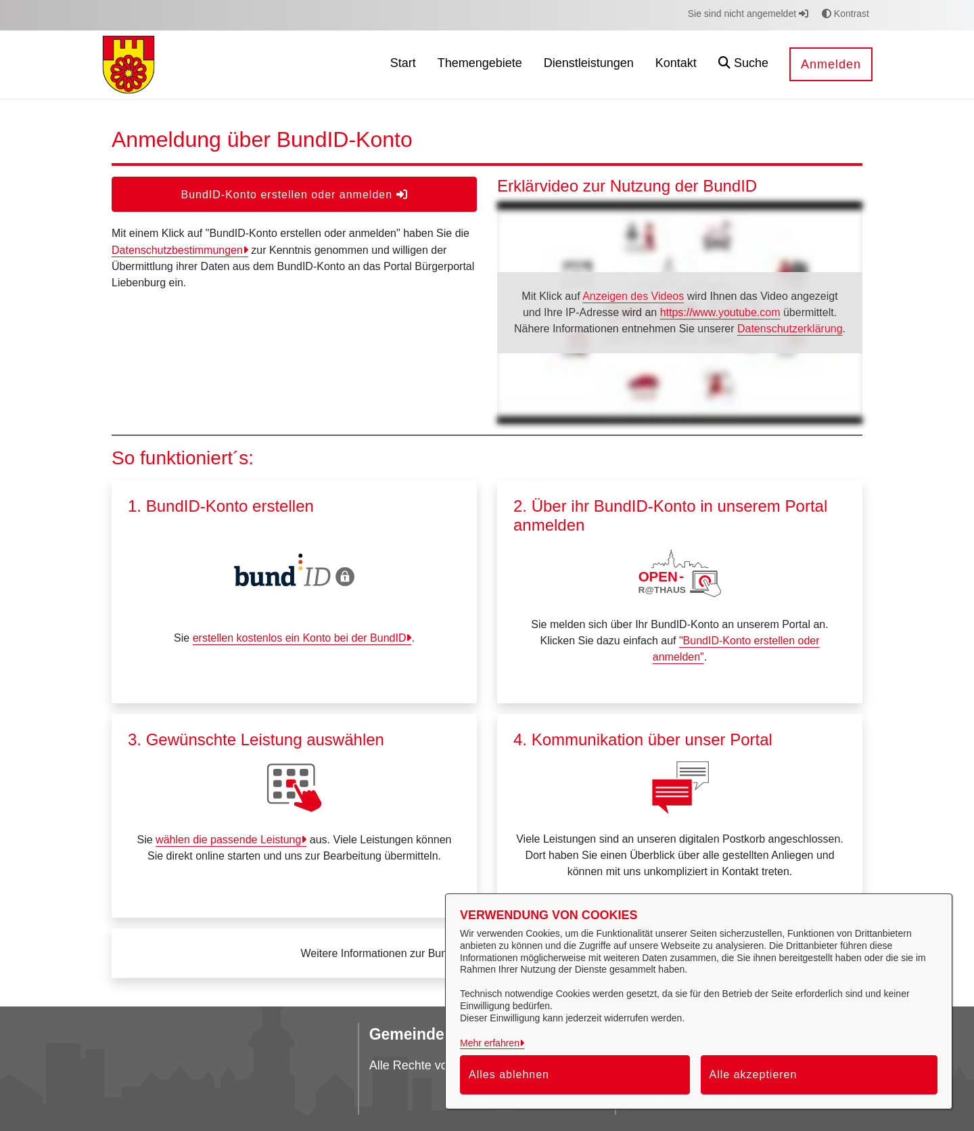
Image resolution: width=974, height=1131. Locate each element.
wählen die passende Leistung (228, 839)
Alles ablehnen (509, 1074)
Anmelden (831, 64)
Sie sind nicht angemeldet (748, 13)
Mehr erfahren (489, 1043)
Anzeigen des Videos (633, 296)
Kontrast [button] (845, 13)
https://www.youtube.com (720, 312)
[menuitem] (403, 64)
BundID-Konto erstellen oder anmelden (294, 194)
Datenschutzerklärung (790, 328)
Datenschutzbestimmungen (177, 250)
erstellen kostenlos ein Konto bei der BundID (300, 638)
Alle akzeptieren (753, 1074)
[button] (743, 64)
